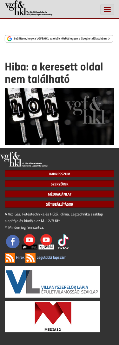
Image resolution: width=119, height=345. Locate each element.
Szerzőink (60, 184)
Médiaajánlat (59, 194)
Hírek (14, 257)
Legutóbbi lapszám (45, 257)
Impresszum (59, 174)
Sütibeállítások (59, 204)
